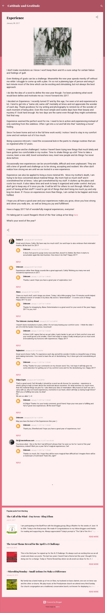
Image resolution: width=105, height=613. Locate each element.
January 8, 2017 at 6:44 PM (34, 351)
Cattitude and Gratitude (24, 6)
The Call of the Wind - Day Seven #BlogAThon (30, 516)
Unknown (26, 249)
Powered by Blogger (52, 602)
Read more (93, 537)
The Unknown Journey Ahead (27, 321)
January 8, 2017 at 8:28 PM (35, 380)
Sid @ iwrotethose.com (25, 440)
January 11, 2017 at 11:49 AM (41, 304)
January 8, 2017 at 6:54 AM (33, 240)
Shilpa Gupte (21, 380)
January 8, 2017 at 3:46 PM (30, 292)
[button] (97, 17)
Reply (18, 262)
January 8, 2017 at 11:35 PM (33, 418)
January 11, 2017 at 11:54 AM (41, 425)
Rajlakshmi (20, 350)
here (76, 215)
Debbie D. (20, 240)
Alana (18, 292)
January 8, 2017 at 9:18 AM (33, 267)
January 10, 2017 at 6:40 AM (44, 441)
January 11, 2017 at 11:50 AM (41, 331)
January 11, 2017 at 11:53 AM (41, 400)
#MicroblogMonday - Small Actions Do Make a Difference (36, 571)
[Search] (101, 6)
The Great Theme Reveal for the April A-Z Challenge (33, 544)
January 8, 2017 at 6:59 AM (40, 249)
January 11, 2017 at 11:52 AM (41, 362)
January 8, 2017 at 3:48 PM (48, 321)
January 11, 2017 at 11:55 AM (41, 450)
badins (58, 607)
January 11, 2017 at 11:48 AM (41, 276)
